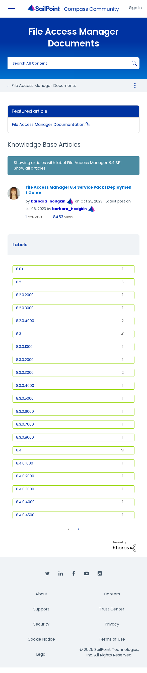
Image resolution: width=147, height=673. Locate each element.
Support (41, 609)
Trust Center (111, 609)
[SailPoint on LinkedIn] (60, 574)
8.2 (18, 282)
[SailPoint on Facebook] (73, 574)
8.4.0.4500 (25, 514)
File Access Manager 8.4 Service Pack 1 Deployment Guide (78, 190)
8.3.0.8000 (25, 437)
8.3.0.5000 (25, 398)
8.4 (19, 450)
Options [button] (134, 85)
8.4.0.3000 (25, 489)
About (41, 594)
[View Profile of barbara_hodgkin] (48, 201)
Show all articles (30, 168)
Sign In (135, 8)
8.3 (18, 333)
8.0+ (20, 269)
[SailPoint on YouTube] (87, 574)
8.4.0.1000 (24, 463)
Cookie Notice (41, 639)
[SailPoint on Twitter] (47, 574)
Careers (112, 594)
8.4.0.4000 (25, 501)
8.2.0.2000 (25, 294)
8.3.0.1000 (24, 346)
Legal (41, 654)
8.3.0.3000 (25, 372)
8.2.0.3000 (25, 307)
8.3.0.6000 (25, 411)
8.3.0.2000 (25, 359)
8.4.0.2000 (25, 476)
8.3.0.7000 (25, 424)
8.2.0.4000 (25, 320)
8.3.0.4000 (25, 385)
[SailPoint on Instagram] (100, 574)
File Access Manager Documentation (49, 124)
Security (41, 624)
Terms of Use (112, 639)
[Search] (73, 63)
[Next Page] (78, 529)
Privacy (112, 624)
